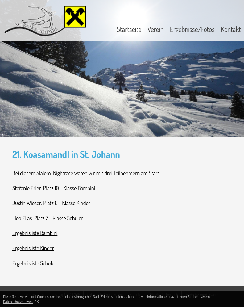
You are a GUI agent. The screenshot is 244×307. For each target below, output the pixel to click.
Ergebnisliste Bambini (34, 232)
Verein (155, 29)
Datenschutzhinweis (18, 301)
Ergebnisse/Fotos (192, 29)
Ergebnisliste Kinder (33, 248)
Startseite (129, 29)
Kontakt (231, 29)
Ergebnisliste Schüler (34, 263)
